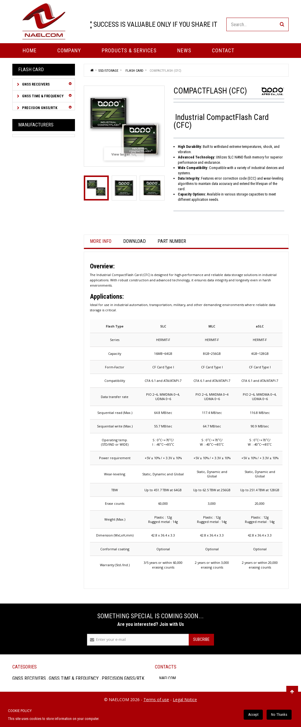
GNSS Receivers (35, 84)
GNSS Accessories (38, 189)
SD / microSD (34, 247)
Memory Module (36, 265)
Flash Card (32, 214)
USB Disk (30, 256)
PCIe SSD (30, 231)
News (184, 50)
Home (30, 50)
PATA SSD (31, 222)
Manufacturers (35, 287)
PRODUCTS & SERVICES (129, 50)
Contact (223, 50)
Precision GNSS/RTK (39, 108)
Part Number (172, 241)
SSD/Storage (33, 201)
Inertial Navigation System (38, 122)
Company (69, 50)
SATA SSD (31, 239)
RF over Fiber (33, 154)
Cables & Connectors (41, 165)
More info (100, 241)
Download (134, 241)
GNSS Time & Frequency (42, 96)
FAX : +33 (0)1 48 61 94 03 (251, 694)
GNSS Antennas (35, 177)
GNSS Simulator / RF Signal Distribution (37, 140)
